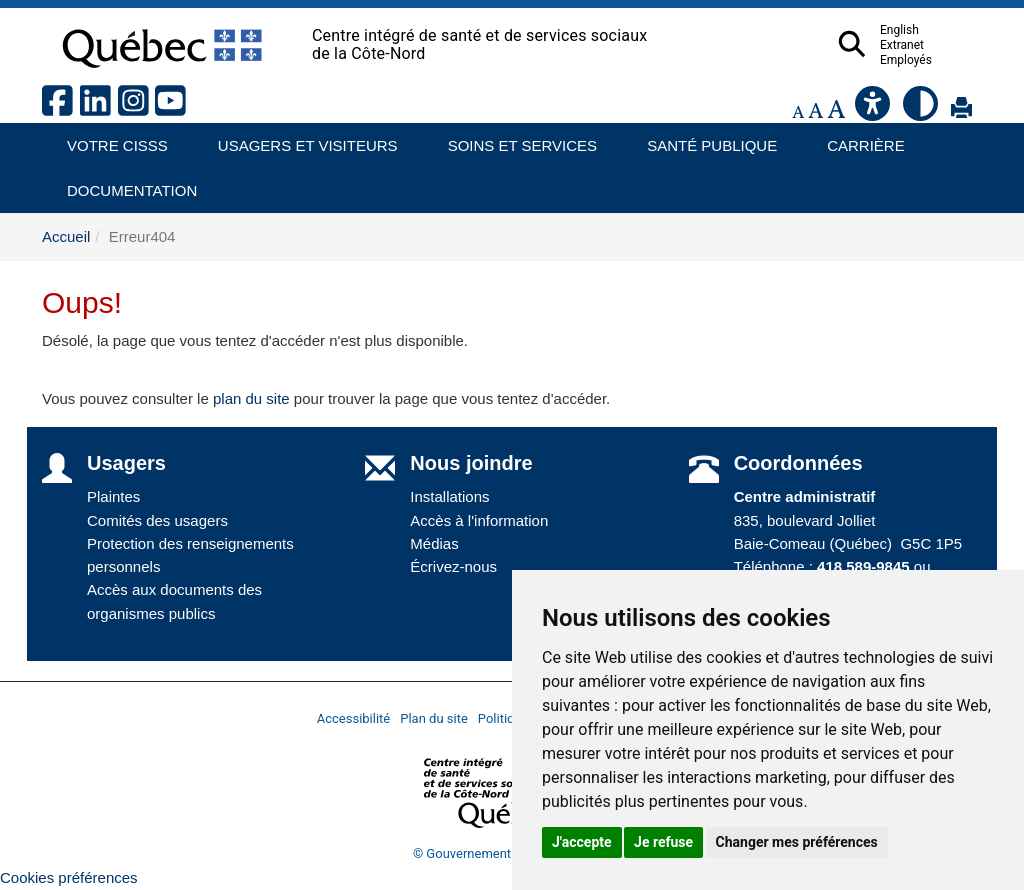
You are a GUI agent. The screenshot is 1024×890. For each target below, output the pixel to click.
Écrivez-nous (453, 566)
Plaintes (113, 496)
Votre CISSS (110, 138)
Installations (449, 496)
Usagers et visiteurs (296, 138)
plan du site (251, 398)
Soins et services (513, 138)
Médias (434, 543)
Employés (945, 60)
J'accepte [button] (582, 842)
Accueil (66, 236)
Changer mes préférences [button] (797, 842)
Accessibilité (354, 718)
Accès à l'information (479, 520)
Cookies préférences (69, 877)
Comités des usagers (157, 520)
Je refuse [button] (663, 842)
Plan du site (434, 718)
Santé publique (703, 138)
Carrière (859, 138)
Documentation (123, 183)
